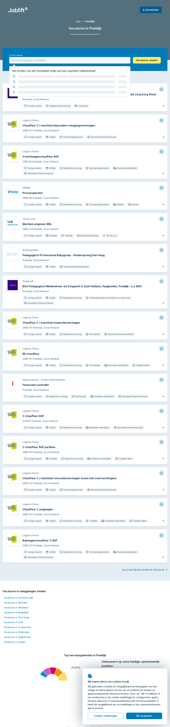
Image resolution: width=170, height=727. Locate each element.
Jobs (78, 21)
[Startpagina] (18, 9)
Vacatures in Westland (16, 607)
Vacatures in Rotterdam (17, 632)
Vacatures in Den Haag (16, 617)
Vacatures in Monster (15, 602)
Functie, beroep (15, 55)
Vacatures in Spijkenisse (17, 637)
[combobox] (69, 60)
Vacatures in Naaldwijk (16, 612)
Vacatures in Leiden (15, 642)
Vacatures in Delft (13, 622)
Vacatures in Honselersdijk (18, 597)
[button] (147, 60)
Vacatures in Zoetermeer (17, 627)
